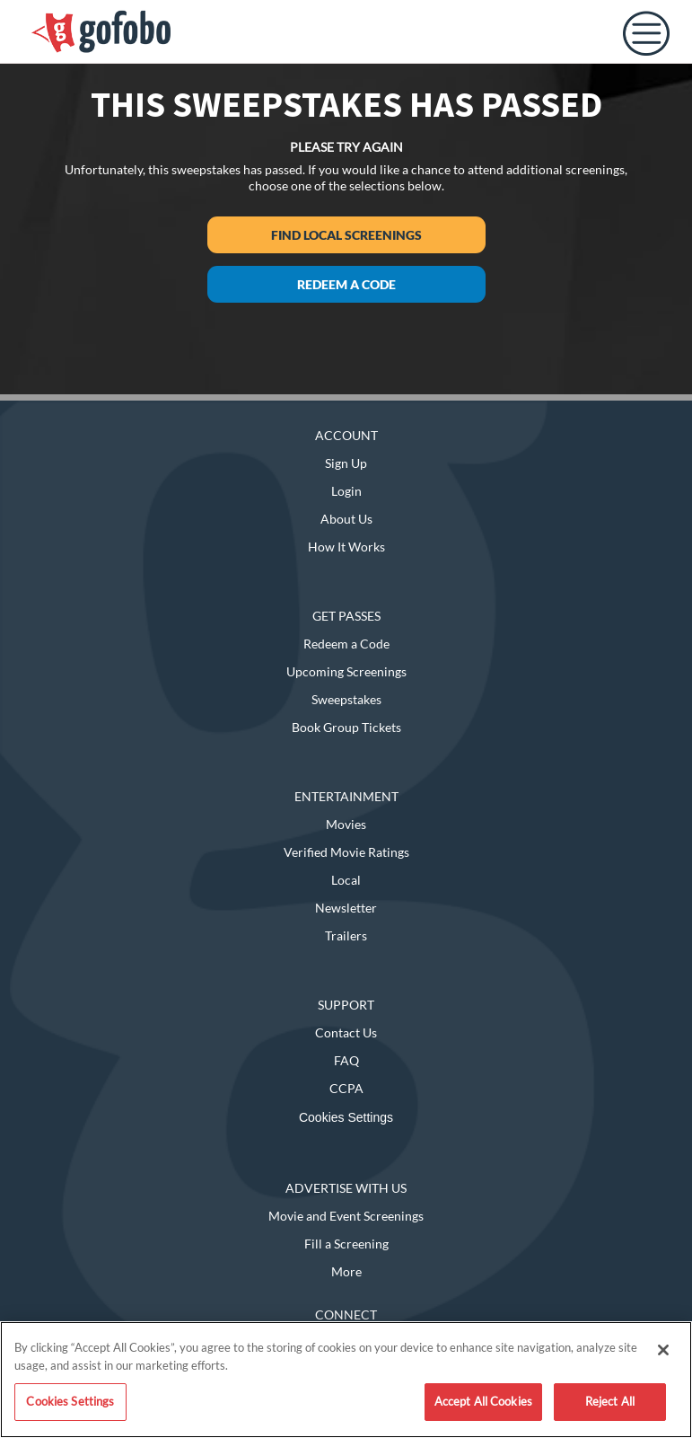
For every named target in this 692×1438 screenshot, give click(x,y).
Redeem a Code (346, 284)
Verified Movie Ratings (346, 852)
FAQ (346, 1060)
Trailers (346, 935)
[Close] (663, 1350)
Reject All (610, 1401)
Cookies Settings (346, 1117)
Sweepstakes (346, 699)
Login (346, 490)
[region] (346, 1379)
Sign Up (346, 463)
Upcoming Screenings (346, 671)
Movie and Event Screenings (346, 1215)
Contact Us (346, 1032)
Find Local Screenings (346, 235)
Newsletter (346, 907)
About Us (346, 518)
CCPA (346, 1088)
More (346, 1271)
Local (346, 879)
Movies (346, 824)
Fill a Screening (346, 1243)
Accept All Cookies (483, 1401)
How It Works (346, 546)
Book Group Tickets (346, 727)
